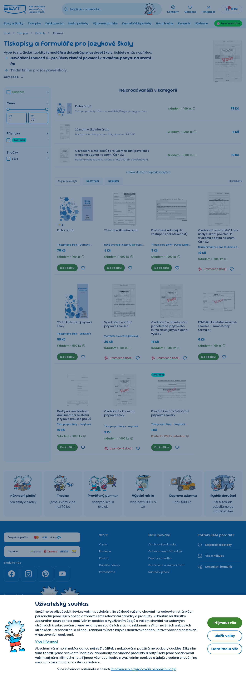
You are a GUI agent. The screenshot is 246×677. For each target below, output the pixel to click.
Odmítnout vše (224, 648)
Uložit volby (225, 635)
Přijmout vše (225, 622)
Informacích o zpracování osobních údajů (143, 669)
